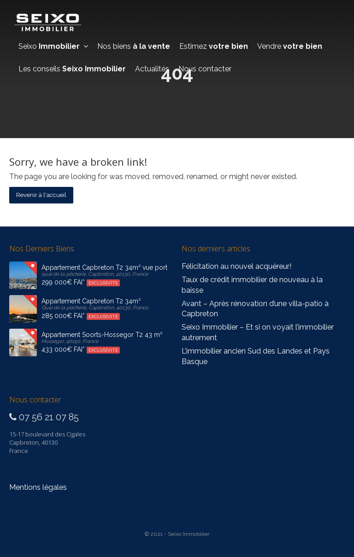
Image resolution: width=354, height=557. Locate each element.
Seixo (53, 46)
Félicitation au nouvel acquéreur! (236, 266)
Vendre (289, 46)
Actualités (152, 68)
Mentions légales (38, 487)
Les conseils (72, 68)
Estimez (213, 46)
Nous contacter (204, 68)
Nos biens (133, 46)
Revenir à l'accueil (41, 194)
